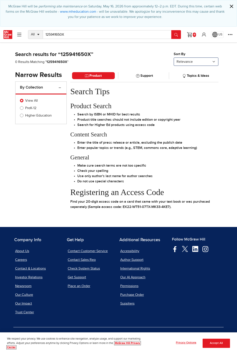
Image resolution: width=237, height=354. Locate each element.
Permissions (129, 286)
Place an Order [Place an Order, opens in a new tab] (79, 286)
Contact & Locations (30, 268)
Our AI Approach (132, 277)
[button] (203, 34)
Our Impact (23, 303)
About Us (22, 251)
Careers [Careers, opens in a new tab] (21, 260)
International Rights (135, 268)
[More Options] (230, 34)
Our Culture (24, 294)
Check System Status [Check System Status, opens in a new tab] (84, 268)
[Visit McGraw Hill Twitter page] (185, 249)
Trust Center (24, 312)
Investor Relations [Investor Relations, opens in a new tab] (28, 277)
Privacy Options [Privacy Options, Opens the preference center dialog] (186, 342)
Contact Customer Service (88, 251)
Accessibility (129, 251)
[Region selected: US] (217, 34)
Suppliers (127, 303)
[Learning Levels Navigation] (19, 34)
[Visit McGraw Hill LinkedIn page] (195, 249)
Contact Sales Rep (82, 260)
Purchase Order (132, 294)
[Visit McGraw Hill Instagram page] (205, 249)
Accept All (216, 343)
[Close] (231, 6)
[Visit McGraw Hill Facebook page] (175, 249)
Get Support (77, 277)
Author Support (131, 260)
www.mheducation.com (78, 11)
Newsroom (23, 286)
